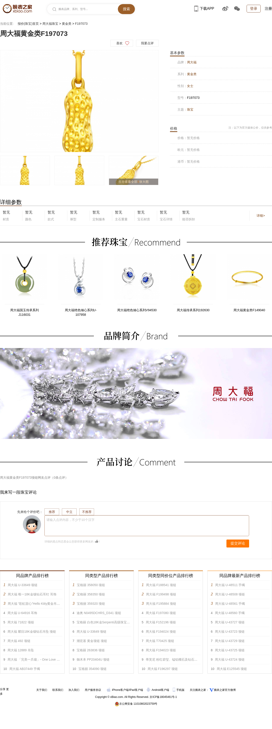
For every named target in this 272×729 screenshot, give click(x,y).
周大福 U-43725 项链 (230, 650)
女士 (190, 86)
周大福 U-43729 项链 (230, 641)
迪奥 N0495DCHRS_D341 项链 (99, 613)
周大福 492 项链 (18, 641)
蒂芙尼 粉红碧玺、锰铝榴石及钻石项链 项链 (177, 659)
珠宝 (190, 109)
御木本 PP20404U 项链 (93, 659)
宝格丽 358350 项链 (91, 594)
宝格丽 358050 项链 (91, 585)
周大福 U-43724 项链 (230, 659)
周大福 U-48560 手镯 (230, 613)
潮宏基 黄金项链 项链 (92, 641)
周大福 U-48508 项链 (230, 594)
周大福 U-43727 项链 (230, 622)
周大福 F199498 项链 (161, 594)
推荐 (52, 512)
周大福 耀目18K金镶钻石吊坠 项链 (31, 631)
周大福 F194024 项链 (161, 631)
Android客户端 (158, 690)
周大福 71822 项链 (20, 622)
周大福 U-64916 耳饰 (22, 613)
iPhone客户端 (118, 690)
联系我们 (57, 690)
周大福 (192, 62)
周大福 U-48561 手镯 (230, 603)
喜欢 (119, 43)
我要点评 (147, 43)
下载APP (204, 8)
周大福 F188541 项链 (161, 585)
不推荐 (87, 512)
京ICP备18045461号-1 (163, 697)
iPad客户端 (136, 690)
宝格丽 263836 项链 (91, 650)
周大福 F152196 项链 (161, 622)
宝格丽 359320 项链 (91, 603)
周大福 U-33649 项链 (22, 585)
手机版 (179, 690)
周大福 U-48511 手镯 (230, 585)
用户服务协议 (93, 690)
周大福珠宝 (50, 23)
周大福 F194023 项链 (161, 650)
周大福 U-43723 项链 (230, 631)
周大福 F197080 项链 (161, 613)
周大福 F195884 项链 (161, 603)
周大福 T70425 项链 (160, 641)
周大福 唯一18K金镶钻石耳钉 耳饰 (32, 594)
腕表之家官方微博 (225, 690)
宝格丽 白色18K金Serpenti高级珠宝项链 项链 (108, 622)
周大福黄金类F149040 (249, 310)
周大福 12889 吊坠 (20, 650)
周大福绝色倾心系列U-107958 (81, 312)
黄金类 (66, 23)
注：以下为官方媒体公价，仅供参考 (250, 127)
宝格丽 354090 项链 (92, 669)
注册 (268, 8)
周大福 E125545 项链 (232, 669)
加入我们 (73, 690)
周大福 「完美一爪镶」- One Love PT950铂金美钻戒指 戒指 (49, 659)
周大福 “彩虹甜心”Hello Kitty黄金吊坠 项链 (37, 603)
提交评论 (238, 543)
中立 (69, 512)
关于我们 (41, 690)
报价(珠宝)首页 (28, 23)
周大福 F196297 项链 (163, 669)
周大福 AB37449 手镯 (24, 669)
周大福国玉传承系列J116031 (24, 312)
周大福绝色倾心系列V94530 (137, 310)
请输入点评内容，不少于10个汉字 (70, 520)
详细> (261, 215)
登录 (253, 8)
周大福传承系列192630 (193, 310)
